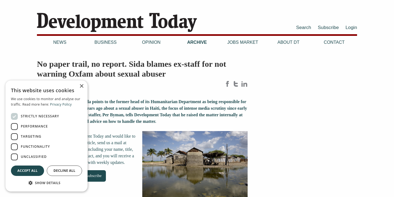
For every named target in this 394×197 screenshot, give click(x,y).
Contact (334, 42)
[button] (46, 182)
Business (105, 42)
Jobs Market (242, 42)
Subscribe (328, 27)
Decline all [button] (65, 170)
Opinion (151, 42)
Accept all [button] (28, 170)
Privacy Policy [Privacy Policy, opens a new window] (61, 104)
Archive (197, 42)
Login (351, 27)
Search (303, 27)
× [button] (81, 86)
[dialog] (46, 136)
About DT (288, 42)
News (59, 42)
